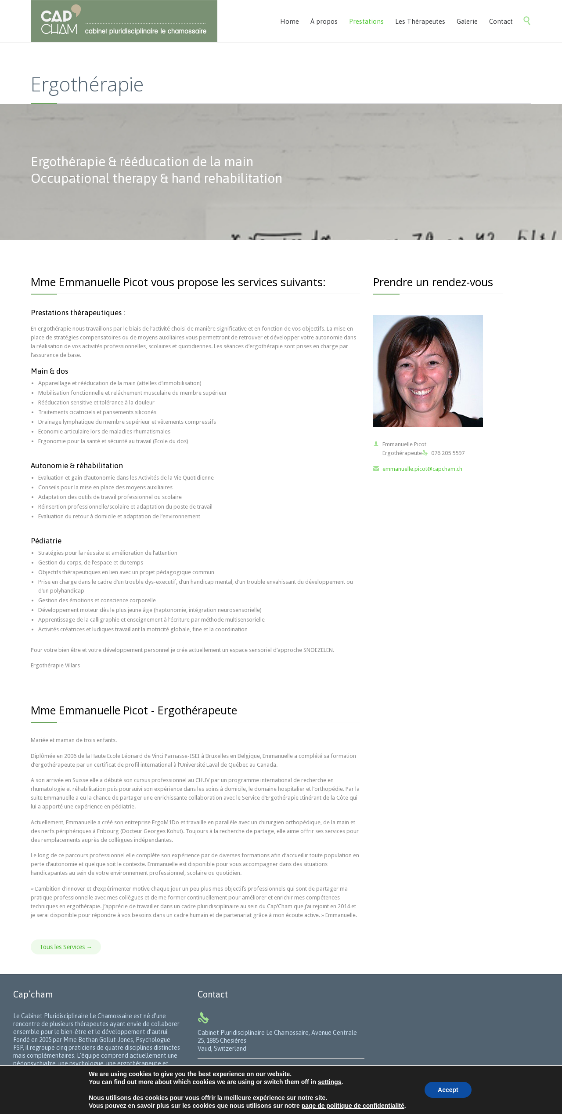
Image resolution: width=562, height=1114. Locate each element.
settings (330, 1081)
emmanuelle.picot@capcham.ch (417, 469)
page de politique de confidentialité (353, 1105)
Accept (448, 1089)
